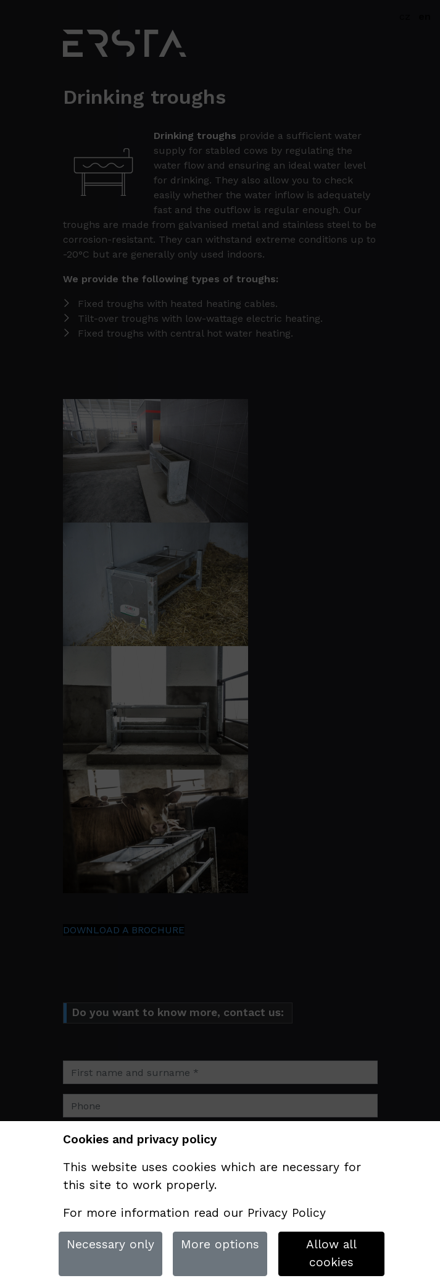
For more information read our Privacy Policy (194, 1213)
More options (220, 1244)
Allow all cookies (331, 1253)
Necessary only (110, 1244)
